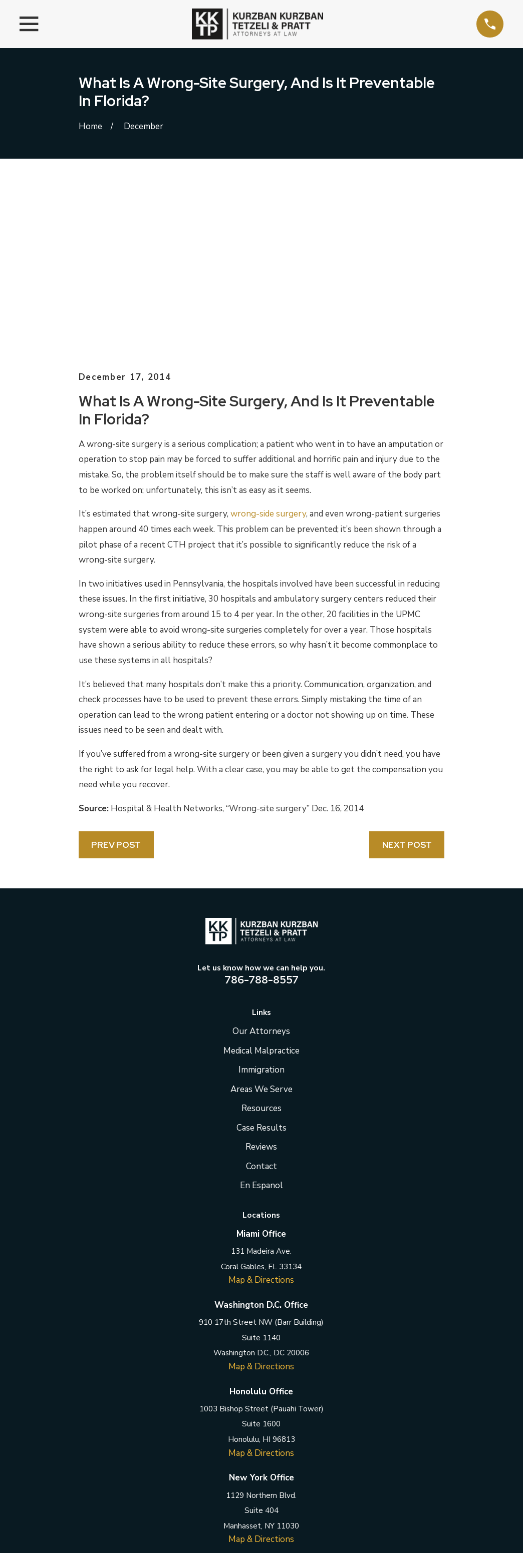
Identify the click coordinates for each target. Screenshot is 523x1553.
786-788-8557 (261, 809)
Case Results (261, 957)
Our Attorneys (261, 861)
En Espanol (261, 1015)
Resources (261, 938)
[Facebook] (212, 1418)
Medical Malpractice (261, 880)
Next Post (407, 674)
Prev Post (116, 674)
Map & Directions (261, 1110)
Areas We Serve (261, 918)
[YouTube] (311, 1418)
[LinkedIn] (261, 1418)
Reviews (261, 976)
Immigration (261, 899)
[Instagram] (287, 1418)
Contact (261, 995)
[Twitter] (236, 1418)
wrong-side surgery (268, 343)
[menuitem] (93, 1533)
